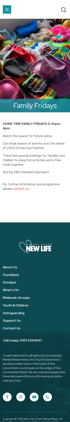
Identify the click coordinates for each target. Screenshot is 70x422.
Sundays (9, 282)
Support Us (12, 320)
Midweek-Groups (16, 298)
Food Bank (11, 275)
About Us (10, 267)
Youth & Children (15, 305)
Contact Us (12, 328)
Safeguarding (13, 313)
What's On (11, 290)
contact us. (21, 189)
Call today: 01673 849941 (22, 340)
